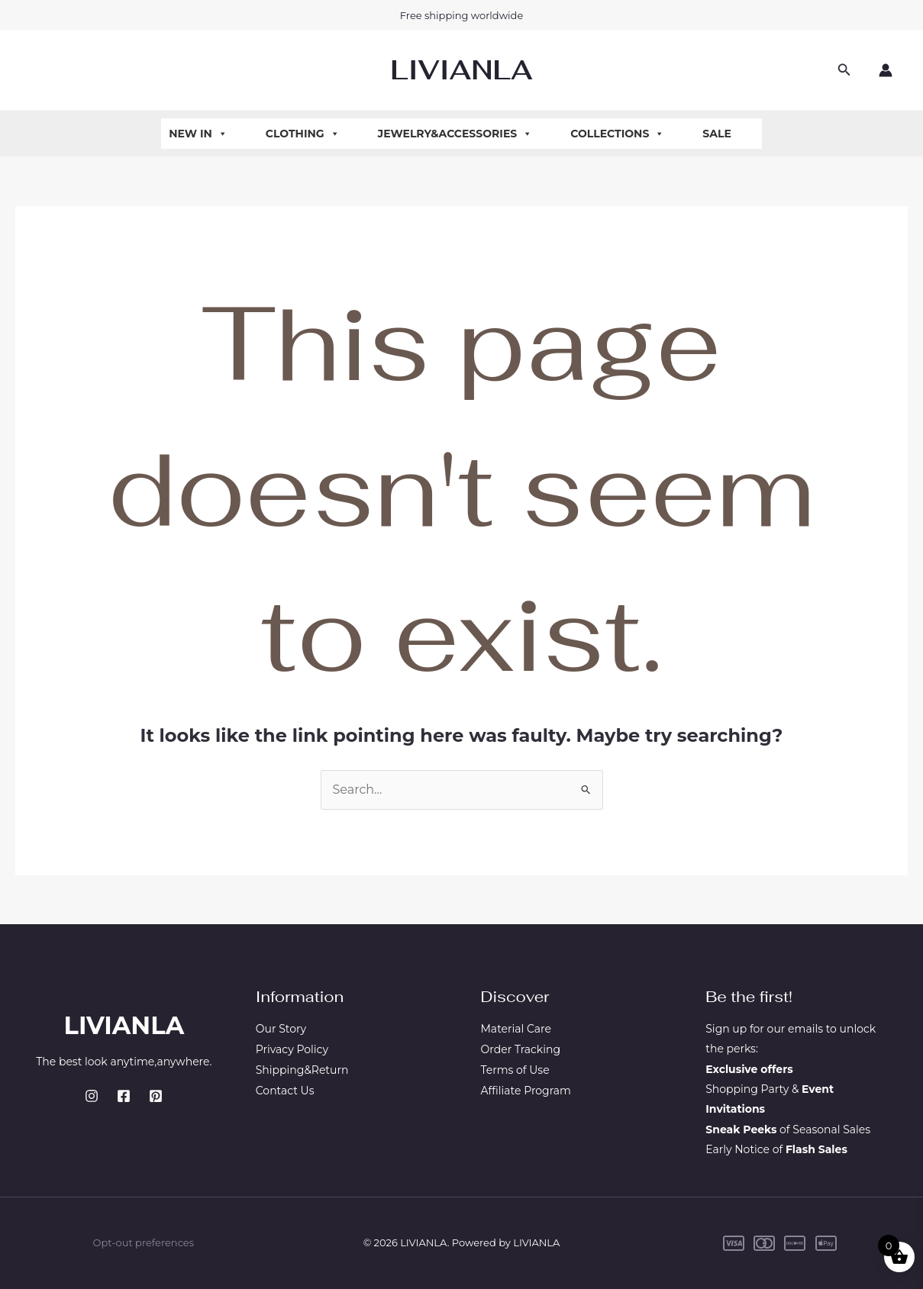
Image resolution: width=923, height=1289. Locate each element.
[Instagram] (91, 1096)
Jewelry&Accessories (455, 133)
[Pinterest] (156, 1096)
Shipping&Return (302, 1069)
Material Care (516, 1029)
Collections (617, 133)
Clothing (303, 133)
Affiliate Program (526, 1089)
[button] (844, 70)
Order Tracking (521, 1048)
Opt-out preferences (143, 1242)
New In (198, 133)
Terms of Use (515, 1069)
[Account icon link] (885, 70)
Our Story (281, 1029)
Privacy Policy (292, 1048)
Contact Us (285, 1089)
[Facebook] (124, 1096)
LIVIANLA (461, 70)
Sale (716, 133)
